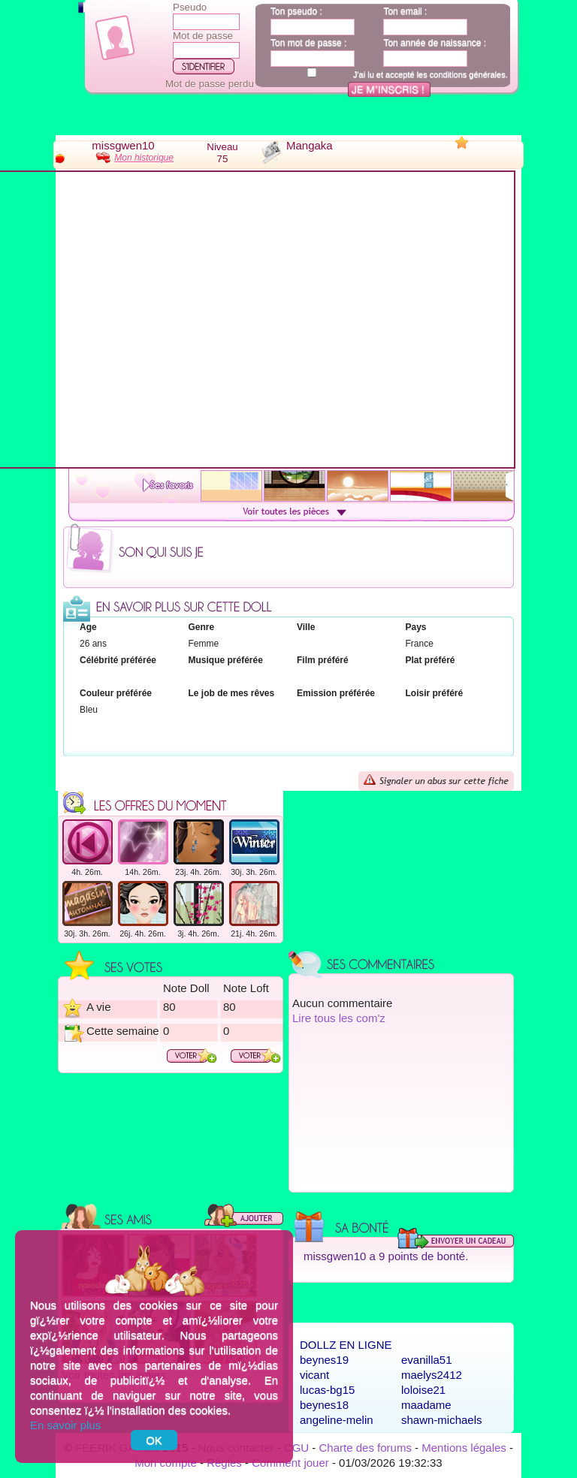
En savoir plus (65, 1425)
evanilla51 (426, 1359)
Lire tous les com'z (338, 1018)
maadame (426, 1404)
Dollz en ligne (346, 1344)
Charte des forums (365, 1447)
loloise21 (423, 1389)
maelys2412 (431, 1374)
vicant (314, 1374)
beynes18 (324, 1404)
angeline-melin (336, 1419)
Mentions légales (463, 1447)
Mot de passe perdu (209, 83)
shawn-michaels (441, 1419)
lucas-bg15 (327, 1389)
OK (154, 1440)
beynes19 (324, 1359)
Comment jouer (290, 1462)
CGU (296, 1447)
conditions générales (468, 74)
